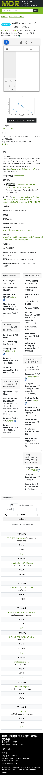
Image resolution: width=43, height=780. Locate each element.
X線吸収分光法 (33, 377)
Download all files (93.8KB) (21, 120)
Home (4, 17)
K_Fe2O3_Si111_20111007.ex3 (21, 563)
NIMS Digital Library (10, 761)
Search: (10, 509)
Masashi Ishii (6, 31)
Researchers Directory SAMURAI (16, 758)
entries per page (26, 505)
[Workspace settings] (26, 42)
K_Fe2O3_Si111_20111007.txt (21, 588)
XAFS (15, 202)
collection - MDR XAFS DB (29, 202)
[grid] (27, 71)
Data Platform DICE (10, 763)
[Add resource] (6, 42)
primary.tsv (21, 711)
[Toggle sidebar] (6, 49)
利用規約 (5, 753)
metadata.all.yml (22, 687)
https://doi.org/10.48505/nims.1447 (20, 169)
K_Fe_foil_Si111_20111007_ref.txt (22, 637)
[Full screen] (36, 42)
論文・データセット (16, 17)
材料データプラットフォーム (13, 745)
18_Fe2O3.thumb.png (16, 538)
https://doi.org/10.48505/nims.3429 (17, 230)
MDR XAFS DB (8, 129)
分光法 (35, 401)
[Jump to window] (21, 42)
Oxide (5, 200)
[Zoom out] (11, 80)
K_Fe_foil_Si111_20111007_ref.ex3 (21, 612)
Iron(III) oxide (17, 197)
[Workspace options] (31, 42)
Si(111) (10, 200)
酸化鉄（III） (11, 351)
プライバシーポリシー (10, 756)
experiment (19, 176)
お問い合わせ (7, 749)
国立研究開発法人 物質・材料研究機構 (20, 738)
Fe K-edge (34, 197)
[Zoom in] (6, 80)
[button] (17, 515)
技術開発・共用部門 (9, 742)
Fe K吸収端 (32, 470)
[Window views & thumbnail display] (31, 49)
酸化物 (14, 297)
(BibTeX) (5, 144)
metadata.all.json (21, 662)
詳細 (21, 554)
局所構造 (9, 421)
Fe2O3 (26, 197)
